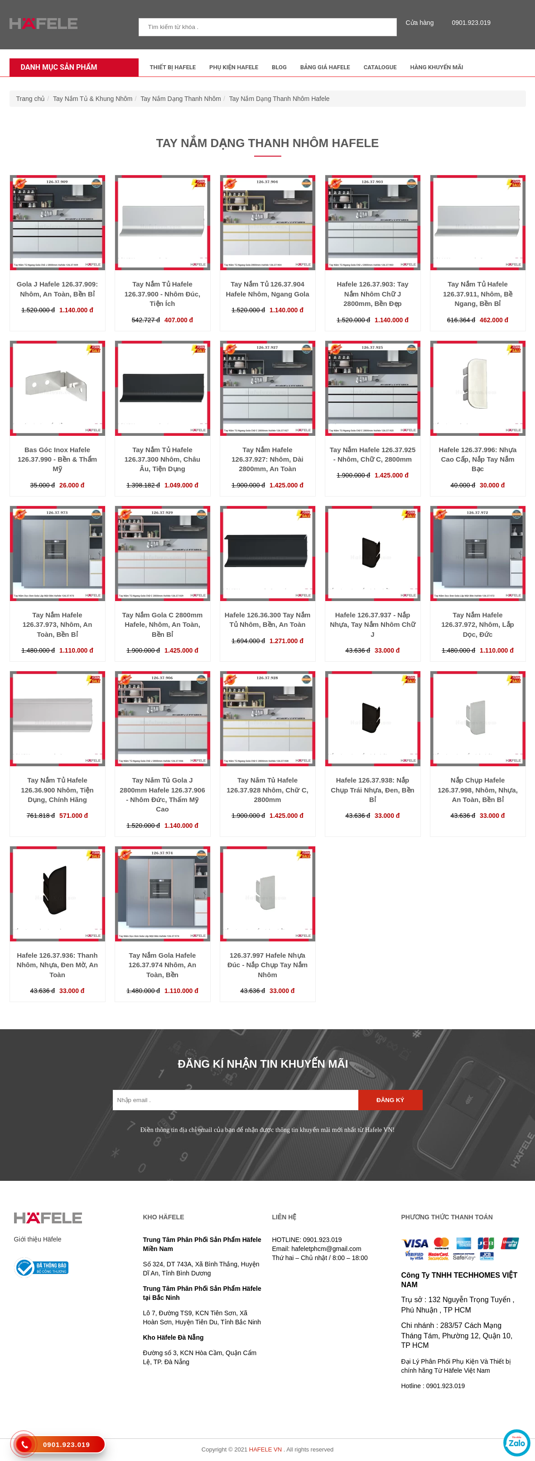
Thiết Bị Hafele (173, 67)
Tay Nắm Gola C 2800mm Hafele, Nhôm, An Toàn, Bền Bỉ (162, 624)
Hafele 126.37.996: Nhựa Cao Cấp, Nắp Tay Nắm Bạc (478, 459)
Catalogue (380, 67)
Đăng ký (390, 1100)
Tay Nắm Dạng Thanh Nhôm (180, 98)
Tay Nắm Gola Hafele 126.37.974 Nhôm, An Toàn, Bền (163, 965)
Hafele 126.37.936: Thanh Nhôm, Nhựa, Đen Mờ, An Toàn (57, 965)
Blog (279, 67)
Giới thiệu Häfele (38, 1239)
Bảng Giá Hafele (325, 67)
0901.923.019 (469, 22)
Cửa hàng (422, 22)
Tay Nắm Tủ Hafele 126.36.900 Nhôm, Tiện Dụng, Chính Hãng (57, 789)
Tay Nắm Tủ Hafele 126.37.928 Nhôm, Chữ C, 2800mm (267, 789)
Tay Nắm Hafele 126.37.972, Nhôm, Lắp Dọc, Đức (477, 624)
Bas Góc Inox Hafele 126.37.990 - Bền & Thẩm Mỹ (57, 459)
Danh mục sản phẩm (56, 67)
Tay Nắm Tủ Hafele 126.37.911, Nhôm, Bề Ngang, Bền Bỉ (477, 293)
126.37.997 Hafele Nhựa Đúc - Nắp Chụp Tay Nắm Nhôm (267, 965)
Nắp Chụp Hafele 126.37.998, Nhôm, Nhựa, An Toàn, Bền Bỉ (478, 789)
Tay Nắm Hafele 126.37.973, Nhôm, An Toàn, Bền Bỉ (57, 624)
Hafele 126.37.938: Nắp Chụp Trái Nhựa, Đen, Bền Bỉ (373, 789)
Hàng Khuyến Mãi (436, 67)
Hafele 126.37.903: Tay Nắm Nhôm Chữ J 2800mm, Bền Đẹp (372, 293)
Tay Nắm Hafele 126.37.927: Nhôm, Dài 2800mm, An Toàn (267, 459)
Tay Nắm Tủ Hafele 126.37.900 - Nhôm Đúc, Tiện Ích (163, 293)
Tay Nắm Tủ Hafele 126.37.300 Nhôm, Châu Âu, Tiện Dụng (163, 459)
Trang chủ (30, 98)
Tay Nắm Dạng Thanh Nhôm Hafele (279, 98)
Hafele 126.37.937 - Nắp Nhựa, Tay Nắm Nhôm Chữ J (372, 624)
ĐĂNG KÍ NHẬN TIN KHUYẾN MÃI (263, 1064)
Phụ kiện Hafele (233, 67)
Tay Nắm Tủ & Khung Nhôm (92, 98)
